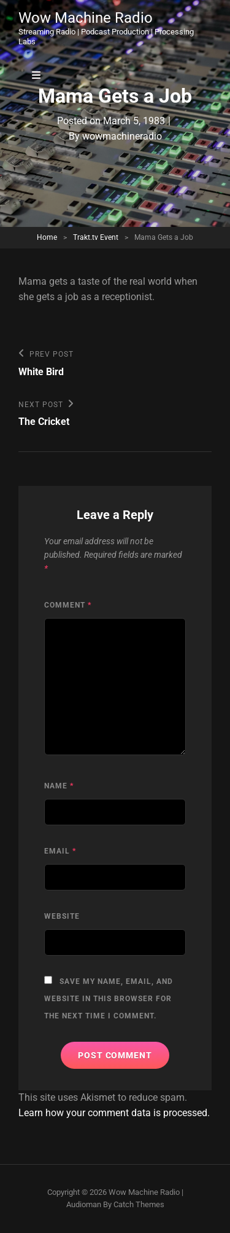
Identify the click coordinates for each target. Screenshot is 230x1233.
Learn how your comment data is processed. (114, 1113)
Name (59, 786)
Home (47, 237)
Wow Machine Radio (85, 17)
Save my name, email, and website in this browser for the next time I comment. (108, 998)
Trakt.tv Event (95, 237)
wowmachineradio (122, 136)
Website (62, 916)
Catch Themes (138, 1204)
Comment (67, 605)
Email (60, 851)
